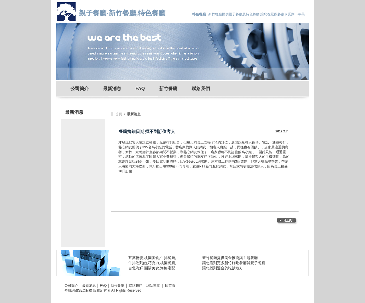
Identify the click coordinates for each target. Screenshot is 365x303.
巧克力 (153, 263)
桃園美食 (151, 258)
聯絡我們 (201, 88)
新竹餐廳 (168, 88)
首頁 (119, 114)
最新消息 (112, 88)
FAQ (140, 88)
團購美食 (151, 268)
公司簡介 (79, 88)
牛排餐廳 (167, 258)
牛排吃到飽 (137, 263)
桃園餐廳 (167, 263)
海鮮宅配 (167, 268)
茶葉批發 (135, 258)
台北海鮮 (135, 268)
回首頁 (170, 286)
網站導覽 (153, 286)
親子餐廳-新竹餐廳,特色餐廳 (122, 13)
